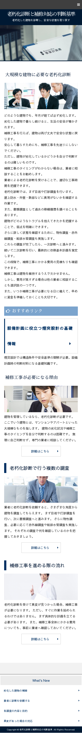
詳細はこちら (40, 451)
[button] (41, 4)
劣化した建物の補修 (15, 690)
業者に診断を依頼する (17, 700)
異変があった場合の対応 (18, 721)
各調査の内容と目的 (15, 711)
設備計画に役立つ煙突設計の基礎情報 (40, 335)
